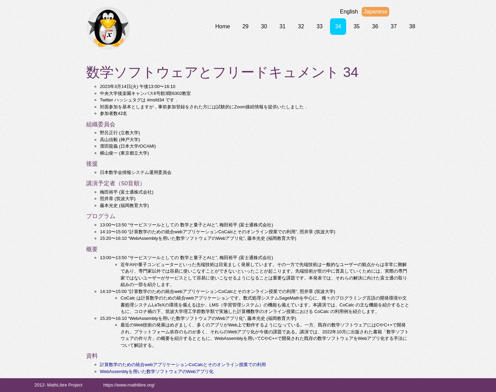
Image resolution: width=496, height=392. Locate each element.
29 (245, 26)
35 (356, 26)
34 (338, 26)
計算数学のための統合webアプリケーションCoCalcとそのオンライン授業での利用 (183, 364)
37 (394, 26)
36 (375, 26)
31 (282, 26)
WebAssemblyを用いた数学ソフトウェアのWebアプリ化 (157, 371)
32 (301, 26)
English (349, 11)
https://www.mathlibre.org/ (129, 385)
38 (412, 26)
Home (222, 26)
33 (320, 26)
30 (264, 26)
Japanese (375, 11)
